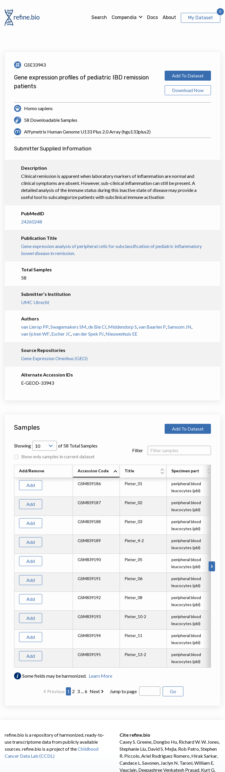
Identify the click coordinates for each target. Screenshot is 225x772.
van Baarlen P (152, 326)
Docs (152, 17)
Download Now (188, 90)
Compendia (124, 17)
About (169, 17)
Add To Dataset (188, 75)
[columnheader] (96, 471)
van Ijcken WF (35, 333)
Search (99, 17)
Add (30, 485)
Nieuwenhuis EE (121, 333)
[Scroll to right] (212, 566)
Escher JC (61, 333)
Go (173, 691)
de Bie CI (97, 326)
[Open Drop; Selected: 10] (44, 446)
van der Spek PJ (88, 333)
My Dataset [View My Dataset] (200, 17)
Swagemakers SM (68, 326)
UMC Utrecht (35, 302)
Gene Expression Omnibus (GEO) (54, 358)
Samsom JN (179, 326)
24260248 (31, 221)
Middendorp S (122, 326)
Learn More (100, 676)
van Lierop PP (35, 326)
